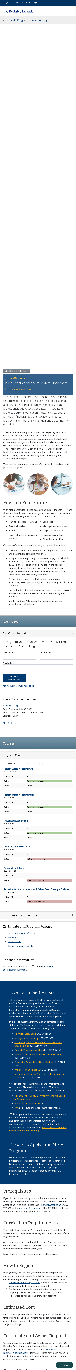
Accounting (10, 705)
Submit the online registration (24, 1282)
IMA (16, 1107)
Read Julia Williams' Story (18, 389)
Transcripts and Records (20, 945)
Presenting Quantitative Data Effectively (34, 1062)
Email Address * (38, 666)
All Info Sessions (11, 723)
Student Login (18, 3)
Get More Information (14, 678)
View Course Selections (16, 371)
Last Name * (56, 655)
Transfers (13, 937)
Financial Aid (14, 941)
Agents (7, 3)
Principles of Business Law (27, 1069)
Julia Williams (15, 378)
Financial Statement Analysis (29, 1050)
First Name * (19, 655)
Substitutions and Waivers (21, 932)
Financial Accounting (25, 1033)
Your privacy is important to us (18, 685)
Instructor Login (31, 3)
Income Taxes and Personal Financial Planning (38, 1054)
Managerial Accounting (26, 1038)
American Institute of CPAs (28, 1103)
